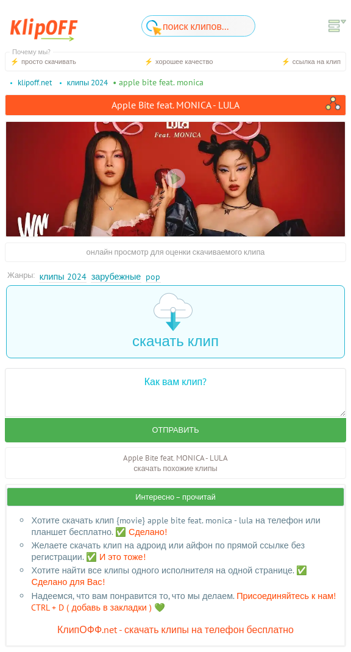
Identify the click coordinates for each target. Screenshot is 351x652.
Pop (153, 276)
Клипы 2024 (63, 276)
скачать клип (175, 321)
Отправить (175, 430)
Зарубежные (116, 276)
